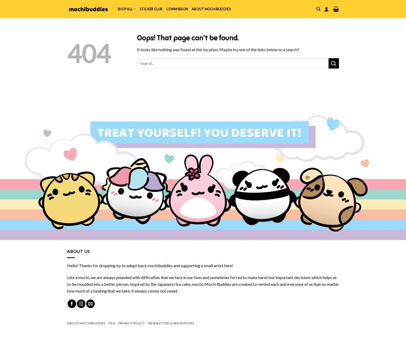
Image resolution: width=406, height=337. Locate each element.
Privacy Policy (132, 323)
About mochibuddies (211, 9)
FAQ (111, 323)
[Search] (318, 9)
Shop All (127, 8)
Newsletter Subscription (171, 323)
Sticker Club (151, 9)
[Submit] (334, 63)
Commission (177, 9)
